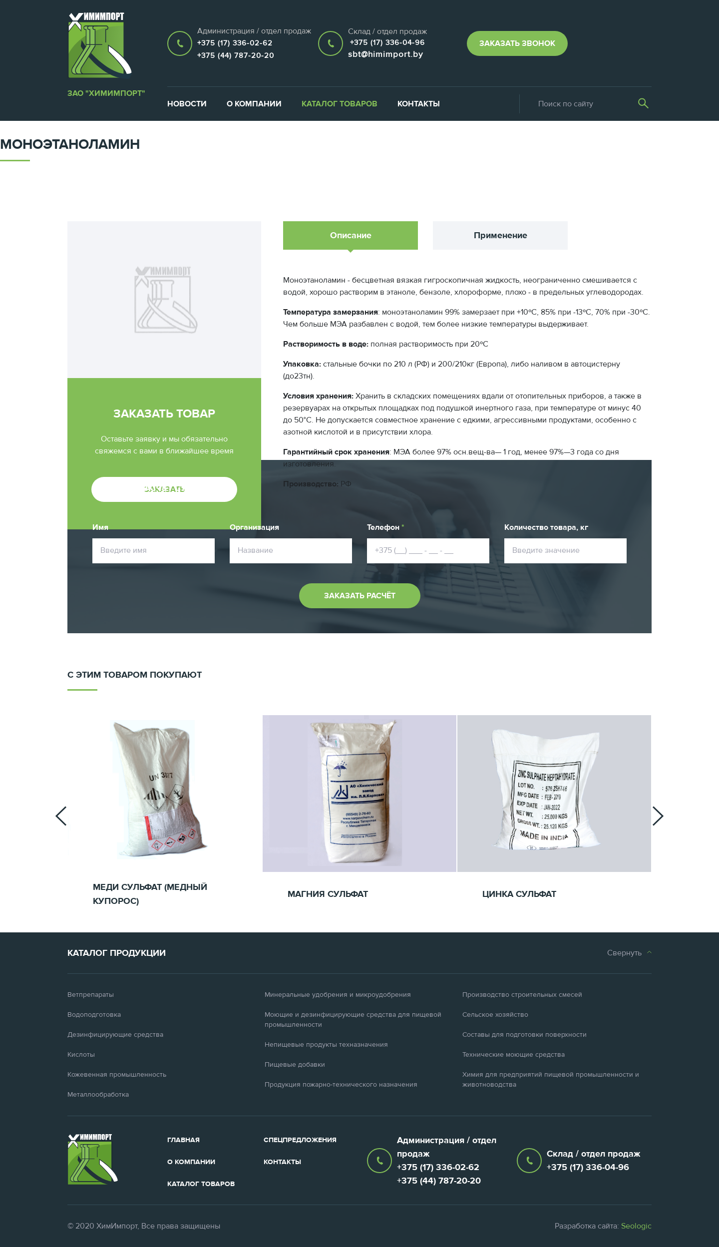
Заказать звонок (517, 43)
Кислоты (81, 1054)
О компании (254, 104)
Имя (102, 527)
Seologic (636, 1226)
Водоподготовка (94, 1014)
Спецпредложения (300, 1140)
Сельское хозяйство (495, 1014)
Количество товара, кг (546, 527)
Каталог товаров (339, 104)
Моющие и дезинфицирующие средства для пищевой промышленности (353, 1019)
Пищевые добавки (295, 1064)
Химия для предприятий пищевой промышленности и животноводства (550, 1079)
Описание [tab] (350, 235)
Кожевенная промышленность (116, 1074)
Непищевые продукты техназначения (326, 1044)
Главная (183, 1140)
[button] (61, 816)
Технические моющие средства (513, 1054)
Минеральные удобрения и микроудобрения (338, 994)
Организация (254, 527)
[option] (164, 816)
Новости (187, 104)
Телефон (385, 527)
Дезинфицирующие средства (115, 1034)
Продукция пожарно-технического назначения (341, 1084)
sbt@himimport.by (385, 54)
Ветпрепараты (90, 994)
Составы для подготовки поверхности (524, 1034)
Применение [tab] (500, 235)
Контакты (418, 104)
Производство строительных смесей (522, 994)
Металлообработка (98, 1094)
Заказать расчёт (359, 596)
